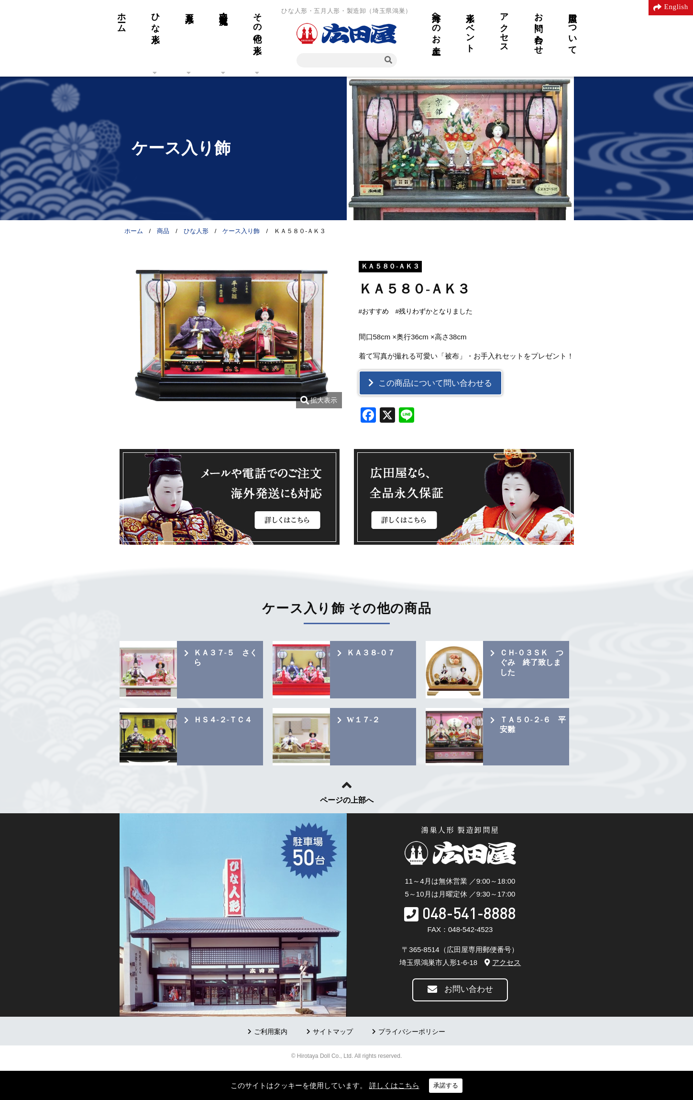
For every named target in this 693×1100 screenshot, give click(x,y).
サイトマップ (333, 1031)
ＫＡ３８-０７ (371, 653)
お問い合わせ (538, 28)
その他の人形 (257, 23)
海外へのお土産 (436, 23)
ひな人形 (155, 18)
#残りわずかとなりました (434, 311)
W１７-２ (363, 720)
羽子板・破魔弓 (223, 8)
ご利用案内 (270, 1031)
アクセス (504, 27)
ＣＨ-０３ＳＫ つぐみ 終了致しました (531, 663)
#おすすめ (374, 311)
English (676, 7)
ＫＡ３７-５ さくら (225, 658)
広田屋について (572, 28)
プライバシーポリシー (411, 1031)
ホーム (121, 17)
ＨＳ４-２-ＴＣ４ (223, 720)
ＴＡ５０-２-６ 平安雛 (533, 725)
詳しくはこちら (394, 1085)
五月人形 (189, 8)
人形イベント (470, 27)
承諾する (445, 1085)
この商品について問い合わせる (435, 383)
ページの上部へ (347, 800)
